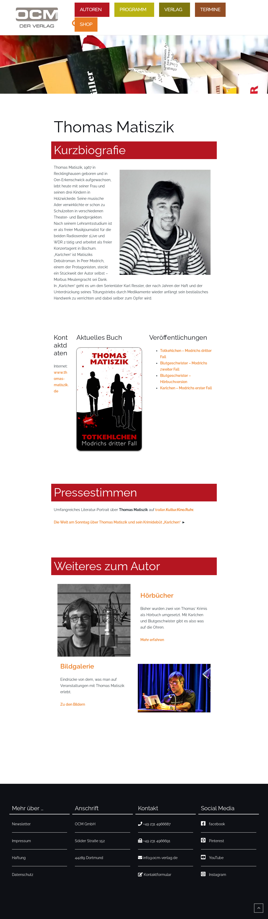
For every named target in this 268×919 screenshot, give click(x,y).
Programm (133, 9)
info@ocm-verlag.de (158, 858)
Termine (210, 9)
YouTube (212, 858)
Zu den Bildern (72, 704)
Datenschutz (22, 875)
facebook (213, 824)
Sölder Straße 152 (90, 841)
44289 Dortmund (89, 858)
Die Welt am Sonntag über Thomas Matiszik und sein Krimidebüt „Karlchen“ (117, 522)
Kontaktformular (154, 875)
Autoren (91, 9)
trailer (160, 510)
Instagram (213, 875)
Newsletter (21, 824)
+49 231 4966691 (154, 841)
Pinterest (212, 841)
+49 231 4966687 (154, 824)
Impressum (21, 841)
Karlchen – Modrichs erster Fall (186, 388)
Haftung (19, 858)
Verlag (173, 9)
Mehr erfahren (152, 640)
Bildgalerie (77, 666)
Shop (86, 24)
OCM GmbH (85, 824)
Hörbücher (156, 595)
